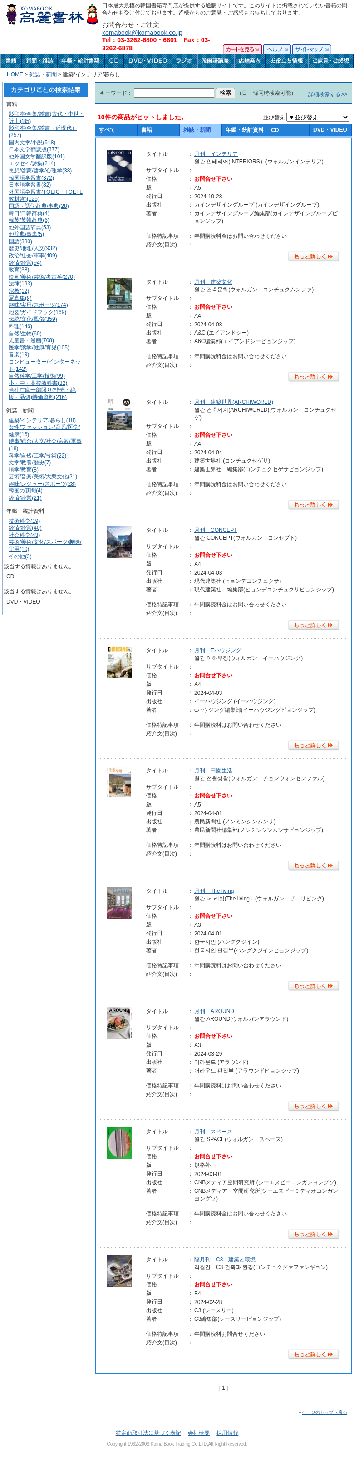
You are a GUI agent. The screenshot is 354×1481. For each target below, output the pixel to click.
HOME (15, 74)
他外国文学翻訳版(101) (37, 156)
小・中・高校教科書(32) (38, 383)
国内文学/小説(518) (32, 142)
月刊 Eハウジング (217, 650)
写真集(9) (20, 298)
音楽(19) (19, 354)
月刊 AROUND (214, 1011)
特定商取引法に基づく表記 (148, 1433)
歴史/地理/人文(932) (33, 248)
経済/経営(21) (25, 498)
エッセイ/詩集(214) (32, 163)
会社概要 (199, 1433)
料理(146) (20, 326)
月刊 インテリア (216, 154)
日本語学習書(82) (30, 185)
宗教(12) (19, 291)
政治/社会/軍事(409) (33, 255)
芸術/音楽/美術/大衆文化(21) (43, 476)
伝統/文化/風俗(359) (33, 319)
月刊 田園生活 (213, 771)
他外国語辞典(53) (30, 227)
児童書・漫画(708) (31, 340)
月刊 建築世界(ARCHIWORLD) (233, 402)
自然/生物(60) (25, 333)
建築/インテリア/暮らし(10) (42, 420)
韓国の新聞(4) (26, 490)
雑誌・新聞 (43, 74)
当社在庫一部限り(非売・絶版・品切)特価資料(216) (42, 393)
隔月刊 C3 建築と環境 (225, 1259)
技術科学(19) (24, 521)
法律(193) (20, 283)
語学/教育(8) (24, 470)
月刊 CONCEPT (215, 530)
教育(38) (19, 269)
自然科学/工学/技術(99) (37, 376)
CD (275, 130)
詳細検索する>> (327, 94)
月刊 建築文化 (213, 282)
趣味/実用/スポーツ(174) (38, 305)
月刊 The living (214, 891)
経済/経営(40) (25, 528)
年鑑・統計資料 (245, 130)
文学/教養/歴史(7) (30, 462)
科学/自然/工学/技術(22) (37, 456)
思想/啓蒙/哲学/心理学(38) (40, 170)
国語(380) (20, 241)
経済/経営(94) (25, 263)
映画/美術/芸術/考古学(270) (42, 277)
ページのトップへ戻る (322, 1412)
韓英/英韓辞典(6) (29, 220)
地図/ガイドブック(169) (37, 312)
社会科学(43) (24, 535)
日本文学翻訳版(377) (34, 149)
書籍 (146, 130)
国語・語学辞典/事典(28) (39, 206)
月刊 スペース (213, 1131)
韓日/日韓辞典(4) (29, 213)
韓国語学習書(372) (31, 178)
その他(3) (20, 556)
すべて (107, 130)
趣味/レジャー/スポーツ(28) (42, 484)
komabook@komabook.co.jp (142, 32)
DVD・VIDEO (330, 130)
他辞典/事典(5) (26, 234)
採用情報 (227, 1433)
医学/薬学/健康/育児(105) (39, 347)
